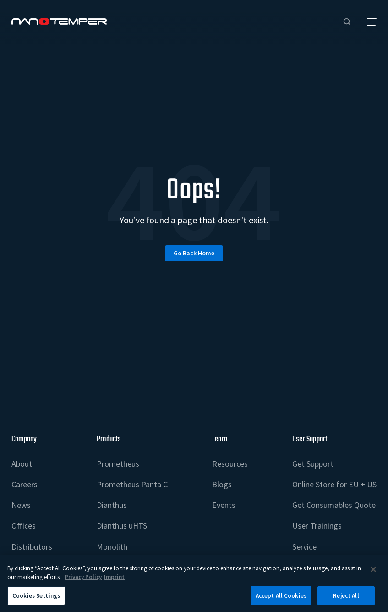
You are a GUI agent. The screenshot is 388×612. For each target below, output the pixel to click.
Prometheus (118, 463)
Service (304, 546)
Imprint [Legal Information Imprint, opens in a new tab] (114, 581)
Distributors (31, 546)
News (21, 505)
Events (223, 505)
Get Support (312, 463)
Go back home (194, 253)
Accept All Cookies (281, 600)
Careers (24, 484)
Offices (23, 525)
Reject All (346, 600)
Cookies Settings (36, 600)
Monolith (112, 546)
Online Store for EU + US (334, 484)
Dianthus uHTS (122, 525)
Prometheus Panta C (132, 484)
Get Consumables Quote (334, 505)
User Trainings (317, 525)
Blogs (222, 484)
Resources (230, 463)
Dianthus (112, 505)
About (21, 463)
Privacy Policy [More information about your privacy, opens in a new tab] (83, 581)
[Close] (373, 573)
